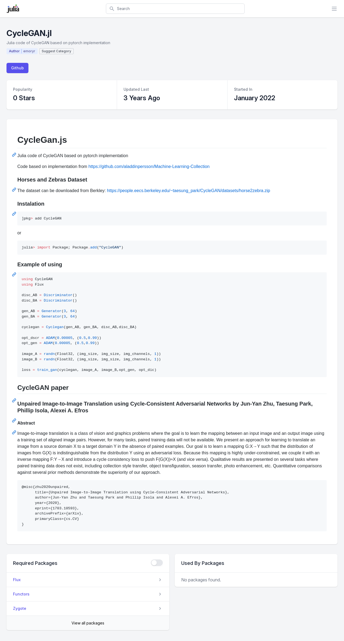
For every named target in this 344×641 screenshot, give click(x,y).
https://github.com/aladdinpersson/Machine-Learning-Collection (148, 166)
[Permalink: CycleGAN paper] (14, 400)
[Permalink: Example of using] (14, 274)
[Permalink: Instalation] (14, 214)
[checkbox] (157, 562)
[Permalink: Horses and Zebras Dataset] (14, 189)
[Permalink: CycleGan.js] (14, 155)
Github (17, 68)
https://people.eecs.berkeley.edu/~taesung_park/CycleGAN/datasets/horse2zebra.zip (188, 190)
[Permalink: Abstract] (14, 432)
